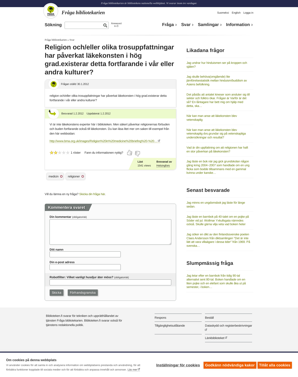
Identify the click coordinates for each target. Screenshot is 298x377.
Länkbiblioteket (214, 338)
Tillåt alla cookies (274, 365)
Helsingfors (163, 165)
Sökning (53, 24)
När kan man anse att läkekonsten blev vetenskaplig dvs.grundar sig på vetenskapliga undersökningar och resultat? (216, 133)
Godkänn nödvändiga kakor (229, 365)
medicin (54, 176)
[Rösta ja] (129, 152)
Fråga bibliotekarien (56, 39)
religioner (74, 176)
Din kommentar (60, 216)
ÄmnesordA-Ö (116, 24)
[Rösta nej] (137, 153)
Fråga (168, 24)
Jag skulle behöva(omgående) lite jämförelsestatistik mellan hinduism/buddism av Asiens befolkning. (216, 80)
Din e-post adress (62, 262)
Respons (160, 317)
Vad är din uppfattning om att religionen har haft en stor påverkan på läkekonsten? (217, 149)
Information (238, 24)
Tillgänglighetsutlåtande (170, 325)
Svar (186, 24)
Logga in (248, 12)
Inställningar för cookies (177, 365)
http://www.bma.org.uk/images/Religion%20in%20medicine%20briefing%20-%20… (103, 141)
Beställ (209, 317)
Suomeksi (223, 12)
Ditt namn (56, 249)
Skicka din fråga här (92, 194)
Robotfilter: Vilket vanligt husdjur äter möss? (81, 277)
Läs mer (132, 369)
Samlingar (208, 24)
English (236, 12)
